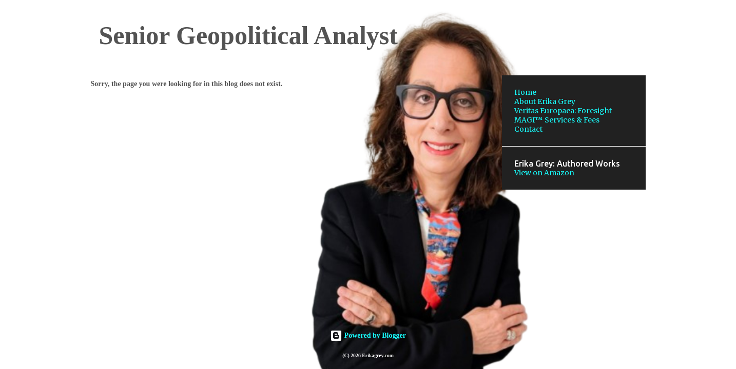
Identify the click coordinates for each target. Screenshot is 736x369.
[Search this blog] (592, 32)
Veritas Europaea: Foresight (563, 110)
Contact (528, 129)
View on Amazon (544, 172)
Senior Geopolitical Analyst (248, 35)
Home (525, 92)
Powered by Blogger (368, 335)
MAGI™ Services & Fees (556, 120)
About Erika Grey (544, 101)
